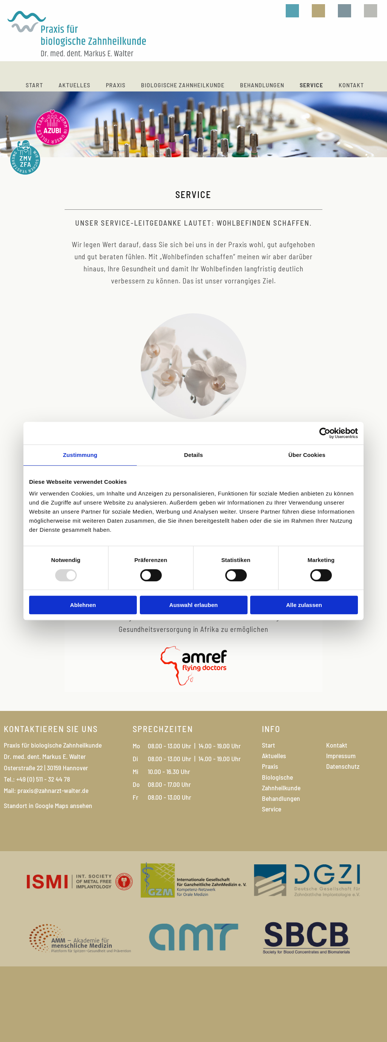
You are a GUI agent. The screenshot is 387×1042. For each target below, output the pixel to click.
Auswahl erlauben (193, 605)
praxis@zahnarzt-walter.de (52, 790)
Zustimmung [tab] (80, 455)
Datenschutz (342, 766)
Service (311, 84)
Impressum (341, 755)
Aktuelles (74, 84)
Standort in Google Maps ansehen (48, 805)
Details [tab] (193, 455)
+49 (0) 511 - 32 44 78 (42, 779)
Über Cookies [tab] (306, 455)
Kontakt (351, 84)
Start (34, 84)
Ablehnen (83, 605)
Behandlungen (262, 84)
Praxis (115, 84)
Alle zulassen (304, 605)
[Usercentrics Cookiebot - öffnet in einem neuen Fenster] (325, 433)
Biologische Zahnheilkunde (182, 84)
